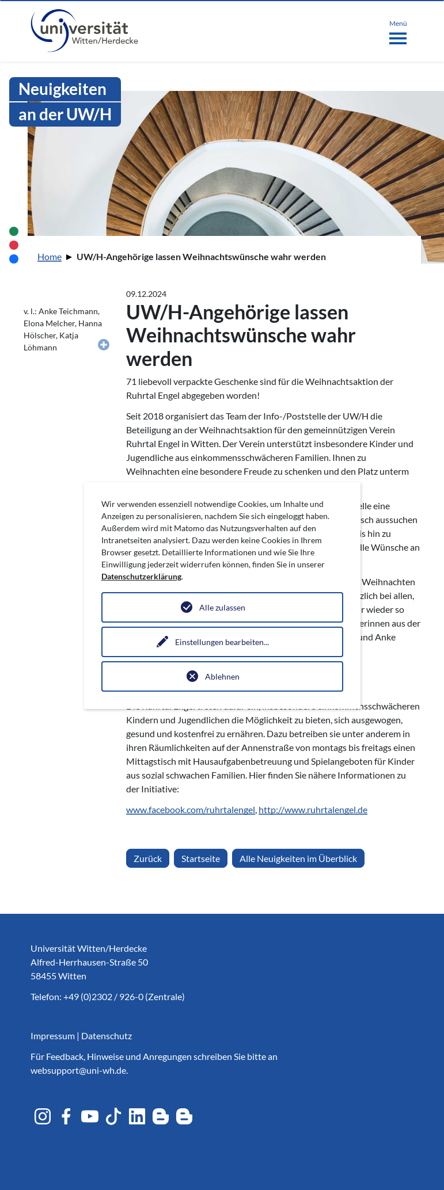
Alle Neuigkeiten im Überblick (298, 858)
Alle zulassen (222, 607)
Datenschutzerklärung (141, 576)
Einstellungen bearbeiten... (222, 642)
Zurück (148, 858)
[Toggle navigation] (398, 30)
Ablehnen (222, 676)
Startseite (200, 858)
